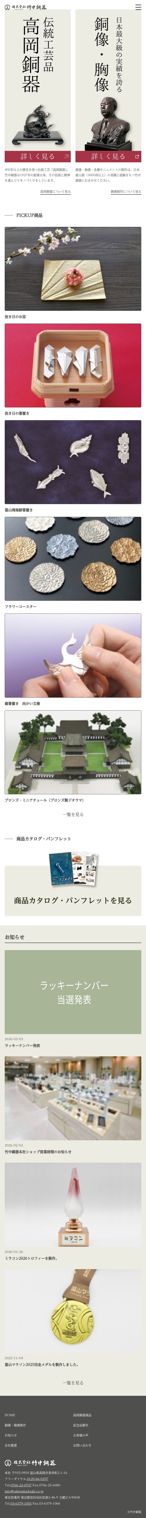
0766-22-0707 (21, 1485)
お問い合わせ (82, 1445)
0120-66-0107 (37, 1478)
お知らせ (11, 1435)
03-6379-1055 (21, 1503)
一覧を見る (73, 814)
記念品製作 (80, 1425)
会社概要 (11, 1445)
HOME (10, 1415)
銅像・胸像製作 (15, 1425)
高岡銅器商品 (82, 1415)
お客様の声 (80, 1435)
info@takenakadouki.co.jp (24, 1491)
